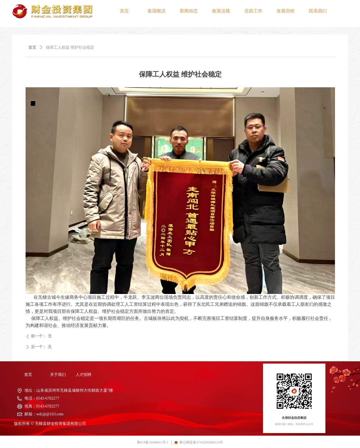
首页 (32, 47)
